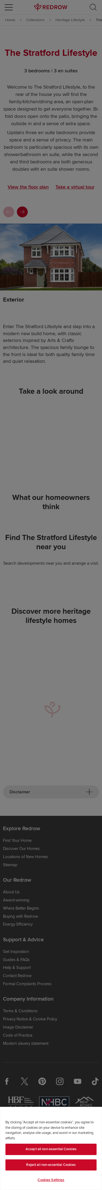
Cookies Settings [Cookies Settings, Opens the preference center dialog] (51, 1180)
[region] (51, 1148)
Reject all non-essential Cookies (51, 1165)
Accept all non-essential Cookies (51, 1149)
